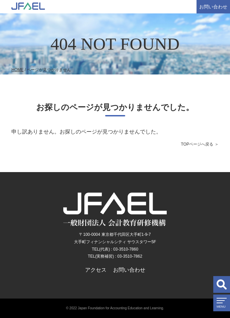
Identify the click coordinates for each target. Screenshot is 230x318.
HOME (17, 69)
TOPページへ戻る (197, 144)
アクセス (95, 270)
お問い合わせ (213, 6)
